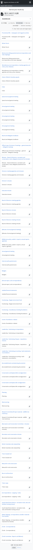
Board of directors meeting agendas (11, 200)
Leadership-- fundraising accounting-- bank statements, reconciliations (16, 351)
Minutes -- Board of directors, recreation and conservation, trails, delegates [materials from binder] (16, 158)
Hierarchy (12, 23)
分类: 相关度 (15, 25)
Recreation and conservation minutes (11, 434)
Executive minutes (6, 190)
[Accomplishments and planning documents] (13, 363)
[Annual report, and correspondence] (11, 280)
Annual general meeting (8, 106)
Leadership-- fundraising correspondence (12, 329)
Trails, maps (5, 483)
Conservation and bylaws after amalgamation (13, 382)
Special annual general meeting (10, 96)
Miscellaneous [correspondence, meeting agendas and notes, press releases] (16, 65)
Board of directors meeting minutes (11, 220)
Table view (27, 23)
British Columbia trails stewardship (11, 444)
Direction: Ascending (26, 25)
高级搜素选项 (6, 19)
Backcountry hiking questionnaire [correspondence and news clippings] (16, 53)
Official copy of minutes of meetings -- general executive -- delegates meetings (16, 146)
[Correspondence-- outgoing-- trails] (11, 493)
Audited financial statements (9, 290)
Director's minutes (7, 181)
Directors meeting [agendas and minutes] (13, 171)
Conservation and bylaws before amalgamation (14, 373)
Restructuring (5, 402)
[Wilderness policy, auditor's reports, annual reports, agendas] (15, 240)
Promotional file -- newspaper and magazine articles (15, 33)
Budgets (4, 271)
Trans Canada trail (6, 454)
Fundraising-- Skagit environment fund (12, 300)
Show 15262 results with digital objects (22, 28)
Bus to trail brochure (7, 473)
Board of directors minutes (9, 210)
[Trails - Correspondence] (8, 526)
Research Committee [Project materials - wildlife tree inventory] (15, 412)
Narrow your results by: (16, 9)
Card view (19, 23)
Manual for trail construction (9, 463)
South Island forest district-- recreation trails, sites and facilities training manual (16, 503)
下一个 (19, 547)
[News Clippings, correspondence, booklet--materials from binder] (15, 515)
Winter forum (5, 43)
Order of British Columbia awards (10, 77)
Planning (4, 392)
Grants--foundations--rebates (9, 319)
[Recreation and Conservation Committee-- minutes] (15, 424)
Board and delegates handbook (10, 135)
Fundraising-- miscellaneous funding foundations (14, 310)
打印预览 (4, 23)
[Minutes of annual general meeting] (11, 229)
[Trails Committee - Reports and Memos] (12, 536)
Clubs (3, 87)
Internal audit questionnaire (9, 261)
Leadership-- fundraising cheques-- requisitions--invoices (14, 339)
